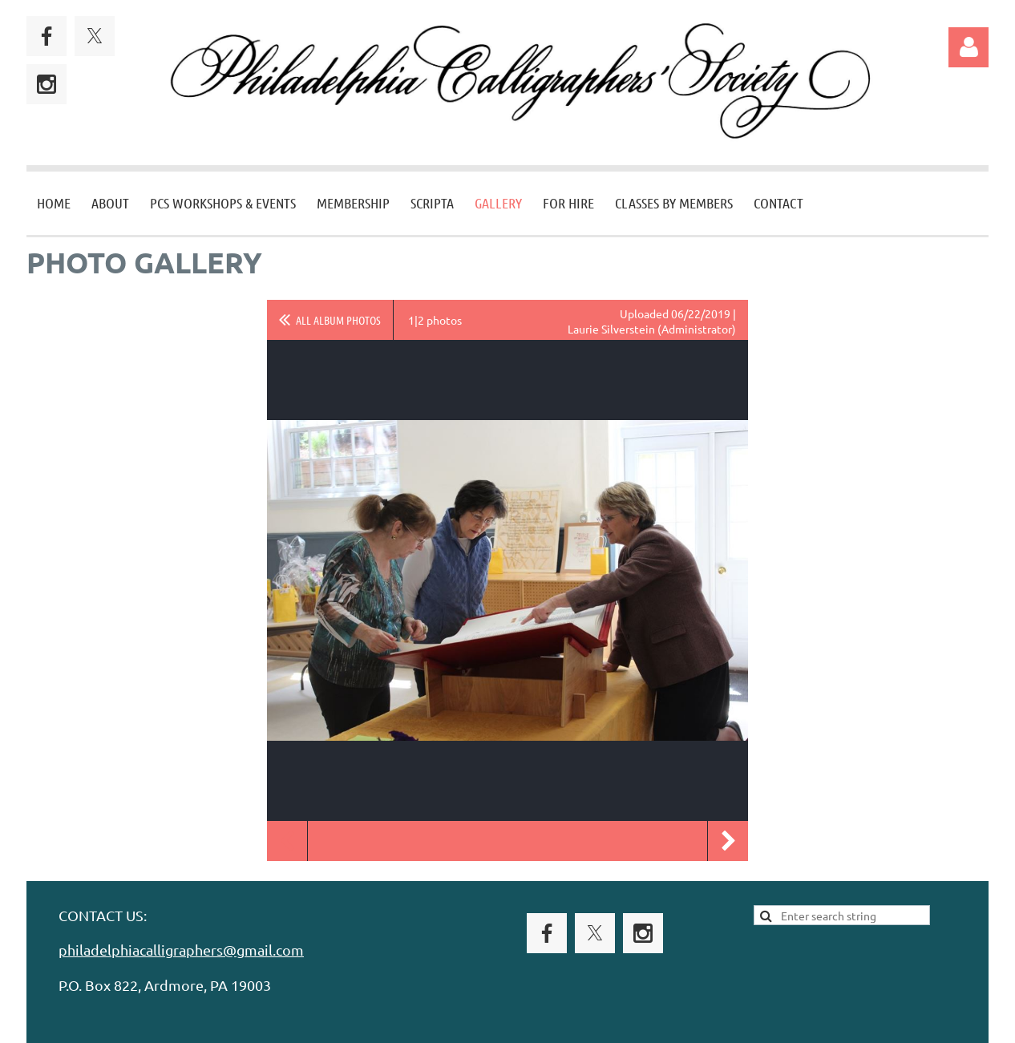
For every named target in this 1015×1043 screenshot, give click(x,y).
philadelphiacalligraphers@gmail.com (181, 949)
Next (728, 841)
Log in (968, 47)
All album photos (338, 320)
